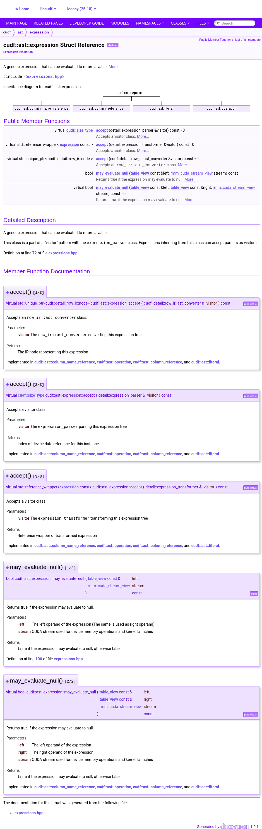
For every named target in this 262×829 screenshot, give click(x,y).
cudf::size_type (79, 130)
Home (24, 9)
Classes (180, 23)
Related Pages (48, 23)
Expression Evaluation (18, 52)
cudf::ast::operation (114, 361)
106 (38, 657)
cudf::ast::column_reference (157, 361)
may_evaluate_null (112, 173)
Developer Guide (87, 23)
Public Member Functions (216, 40)
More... (115, 66)
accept (102, 130)
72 (34, 252)
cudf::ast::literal (205, 361)
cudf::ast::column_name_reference (64, 361)
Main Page (16, 23)
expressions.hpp (44, 76)
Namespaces (150, 23)
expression (39, 32)
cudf (7, 32)
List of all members (248, 40)
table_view (140, 173)
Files (202, 23)
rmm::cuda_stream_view (191, 173)
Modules (120, 23)
